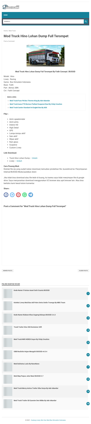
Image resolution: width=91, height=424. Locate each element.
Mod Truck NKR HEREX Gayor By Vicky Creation (31, 339)
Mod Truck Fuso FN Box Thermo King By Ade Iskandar (30, 101)
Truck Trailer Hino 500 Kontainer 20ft (28, 327)
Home (6, 15)
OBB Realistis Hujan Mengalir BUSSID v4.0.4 (30, 351)
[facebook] (6, 194)
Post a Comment (9, 41)
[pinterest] (18, 194)
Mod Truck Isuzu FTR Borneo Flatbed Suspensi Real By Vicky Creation (36, 104)
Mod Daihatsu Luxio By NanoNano (26, 364)
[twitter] (12, 194)
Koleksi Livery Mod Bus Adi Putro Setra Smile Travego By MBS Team (39, 303)
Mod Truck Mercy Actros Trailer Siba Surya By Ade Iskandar (36, 388)
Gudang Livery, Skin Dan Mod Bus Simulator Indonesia (48, 420)
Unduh (34, 158)
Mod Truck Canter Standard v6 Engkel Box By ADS (28, 107)
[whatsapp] (24, 194)
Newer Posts (7, 270)
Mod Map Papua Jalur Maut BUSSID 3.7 (28, 376)
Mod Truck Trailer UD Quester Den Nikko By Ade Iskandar (35, 400)
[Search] (43, 21)
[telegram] (30, 194)
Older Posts (83, 270)
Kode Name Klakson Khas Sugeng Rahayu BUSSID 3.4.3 (35, 315)
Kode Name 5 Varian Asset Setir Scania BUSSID (32, 290)
